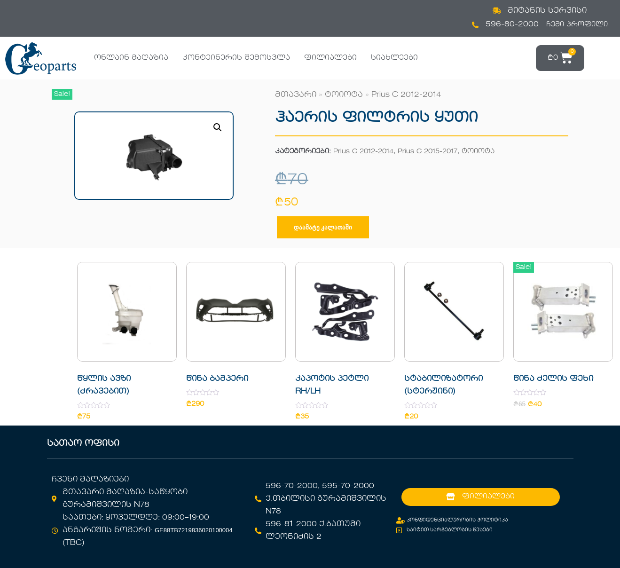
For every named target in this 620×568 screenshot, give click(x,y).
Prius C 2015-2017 (427, 152)
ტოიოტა (344, 95)
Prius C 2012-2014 (406, 95)
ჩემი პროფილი (577, 24)
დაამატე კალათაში (323, 227)
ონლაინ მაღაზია (131, 58)
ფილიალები (330, 58)
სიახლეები (394, 58)
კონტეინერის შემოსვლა (236, 58)
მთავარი (295, 95)
